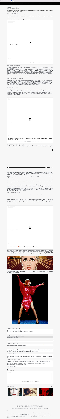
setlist (18, 416)
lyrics (49, 413)
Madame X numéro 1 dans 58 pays (15, 397)
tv (29, 416)
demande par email (41, 408)
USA (30, 416)
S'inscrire (53, 0)
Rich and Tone (14, 202)
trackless (22, 416)
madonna (10, 415)
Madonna (28, 62)
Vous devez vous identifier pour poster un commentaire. (30, 381)
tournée (20, 416)
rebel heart (42, 414)
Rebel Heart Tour (12, 416)
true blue (27, 416)
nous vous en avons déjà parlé (34, 84)
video (32, 416)
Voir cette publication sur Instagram (13, 44)
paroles (33, 415)
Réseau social (2, 0)
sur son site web (24, 147)
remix (16, 416)
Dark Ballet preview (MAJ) (46, 397)
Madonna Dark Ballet (30, 397)
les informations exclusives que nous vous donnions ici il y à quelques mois (25, 194)
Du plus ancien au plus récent (20, 326)
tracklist (25, 416)
